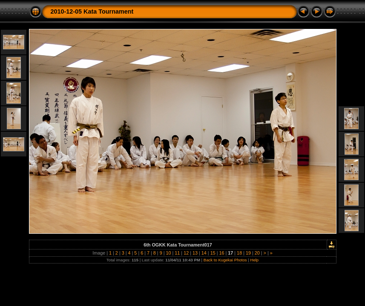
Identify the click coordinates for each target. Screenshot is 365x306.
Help (254, 260)
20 (257, 252)
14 (204, 252)
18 (239, 252)
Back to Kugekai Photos (225, 260)
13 (195, 252)
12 (186, 252)
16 (221, 252)
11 (177, 252)
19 (248, 252)
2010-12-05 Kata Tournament (92, 11)
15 (213, 252)
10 (168, 252)
